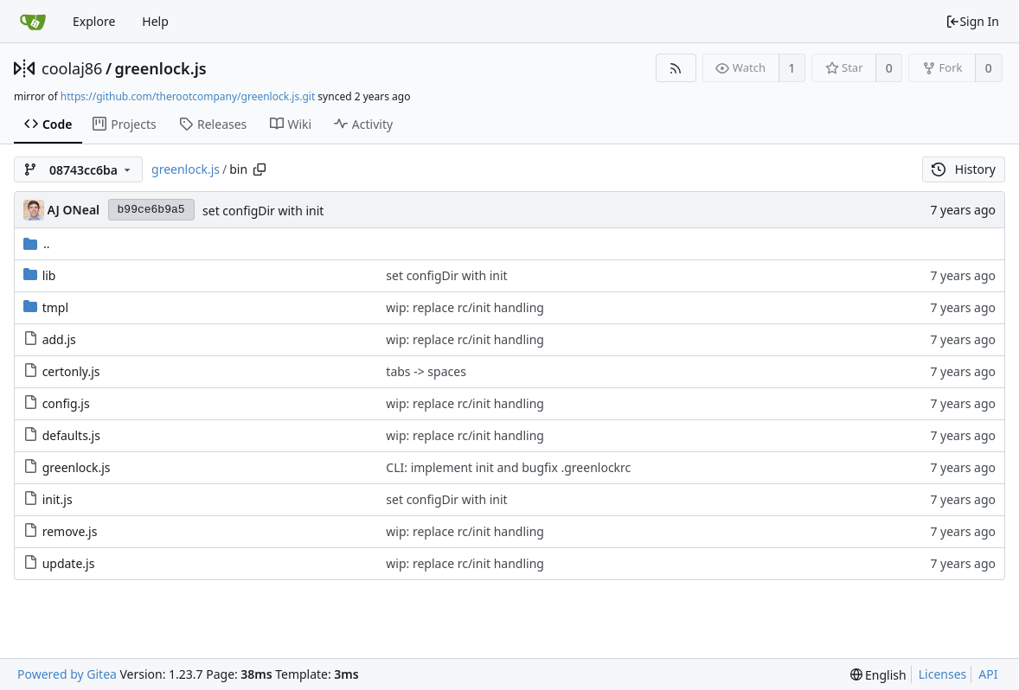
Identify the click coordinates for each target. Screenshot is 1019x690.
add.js (59, 339)
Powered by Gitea (67, 674)
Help (155, 21)
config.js (66, 403)
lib (49, 275)
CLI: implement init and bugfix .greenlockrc (508, 467)
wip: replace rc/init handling (465, 307)
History (964, 169)
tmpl (55, 307)
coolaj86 (72, 68)
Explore (94, 21)
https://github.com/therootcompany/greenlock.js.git (188, 96)
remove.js (70, 531)
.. (36, 243)
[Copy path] (259, 169)
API (987, 674)
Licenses (943, 674)
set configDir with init (263, 210)
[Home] (33, 21)
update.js (68, 563)
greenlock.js (161, 68)
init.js (57, 499)
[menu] (878, 675)
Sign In (972, 21)
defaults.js (71, 435)
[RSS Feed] (676, 68)
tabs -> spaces (426, 371)
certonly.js (71, 371)
